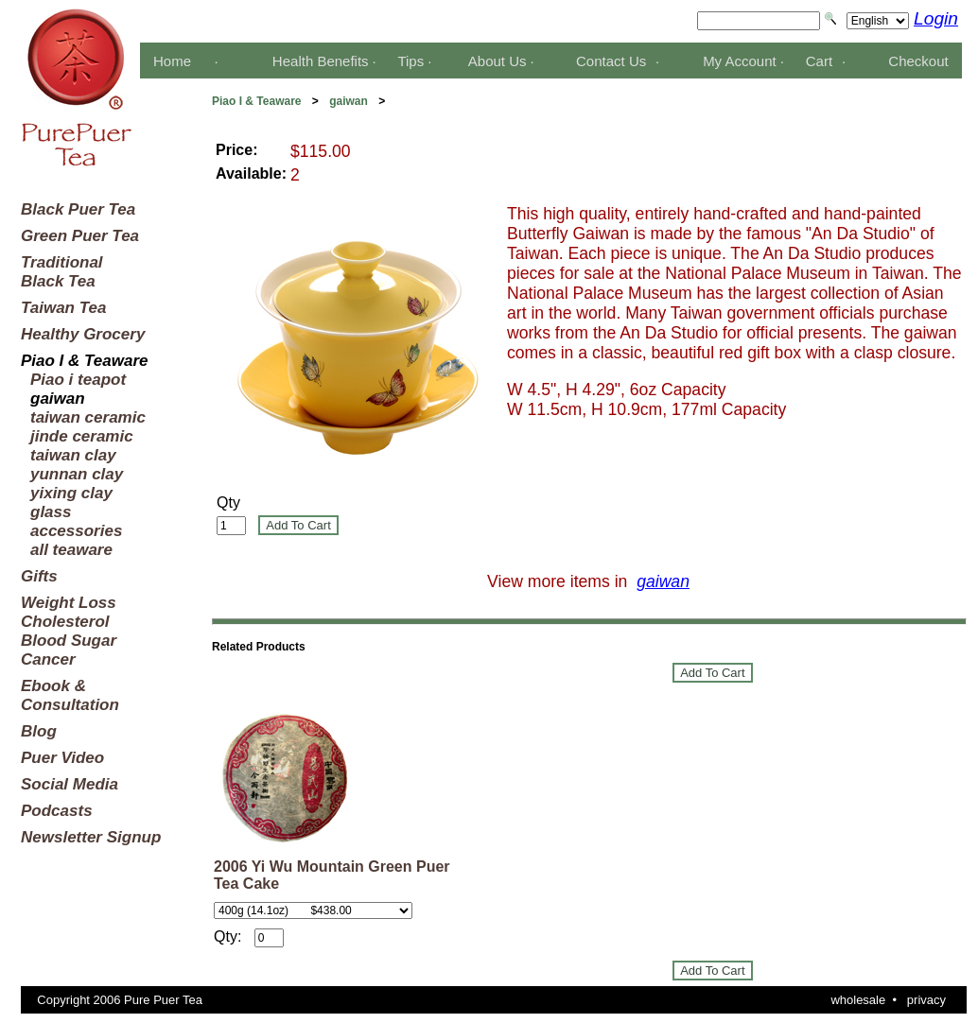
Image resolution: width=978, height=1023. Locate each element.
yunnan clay (76, 474)
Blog (39, 731)
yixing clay (71, 493)
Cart (819, 61)
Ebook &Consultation (70, 695)
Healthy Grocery (83, 334)
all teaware (71, 550)
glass (50, 512)
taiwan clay (73, 455)
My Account (740, 61)
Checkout (918, 61)
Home (172, 61)
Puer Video (62, 758)
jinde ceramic (81, 436)
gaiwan (348, 101)
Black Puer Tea (78, 209)
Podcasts (57, 811)
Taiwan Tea (63, 308)
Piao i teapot (78, 380)
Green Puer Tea (80, 236)
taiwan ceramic (88, 417)
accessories (76, 531)
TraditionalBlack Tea (62, 271)
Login (936, 18)
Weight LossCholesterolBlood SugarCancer (68, 631)
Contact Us (611, 61)
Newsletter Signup (91, 837)
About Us (497, 61)
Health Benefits (320, 61)
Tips (410, 61)
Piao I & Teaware (256, 101)
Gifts (39, 576)
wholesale (857, 1000)
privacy (926, 1000)
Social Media (69, 784)
